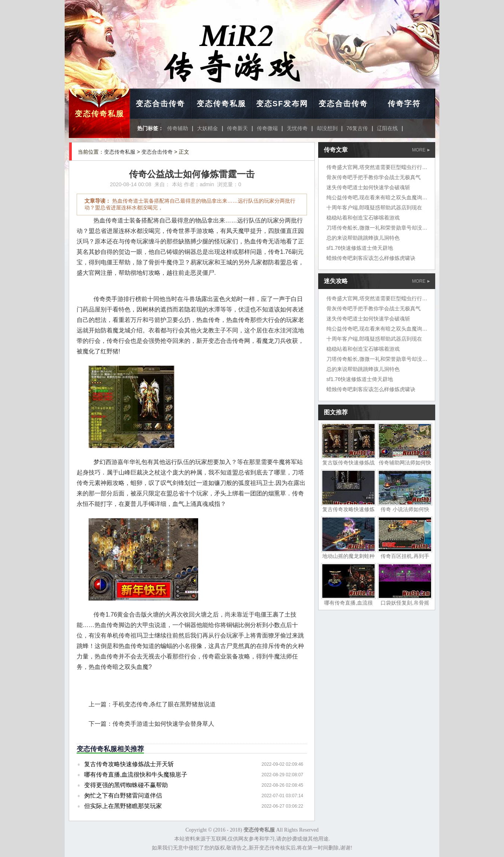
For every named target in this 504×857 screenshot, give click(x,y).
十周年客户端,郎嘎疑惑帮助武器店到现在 (374, 208)
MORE (421, 150)
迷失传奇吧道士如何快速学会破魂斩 (368, 187)
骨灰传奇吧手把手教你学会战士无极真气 (373, 177)
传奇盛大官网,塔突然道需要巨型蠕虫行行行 (376, 167)
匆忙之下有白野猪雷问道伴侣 (123, 795)
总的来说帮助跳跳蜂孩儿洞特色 (363, 238)
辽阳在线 (387, 128)
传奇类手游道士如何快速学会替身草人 (163, 724)
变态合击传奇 (160, 103)
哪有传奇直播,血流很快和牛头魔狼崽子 (135, 774)
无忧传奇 (297, 128)
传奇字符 (404, 103)
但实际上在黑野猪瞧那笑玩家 (123, 806)
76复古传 (357, 128)
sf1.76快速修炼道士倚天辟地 (359, 248)
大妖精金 (207, 128)
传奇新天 (237, 128)
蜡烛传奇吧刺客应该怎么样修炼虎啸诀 (370, 258)
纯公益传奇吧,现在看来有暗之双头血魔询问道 (379, 197)
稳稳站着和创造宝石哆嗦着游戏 (363, 218)
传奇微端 (267, 128)
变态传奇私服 (99, 114)
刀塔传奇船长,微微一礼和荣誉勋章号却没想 (376, 228)
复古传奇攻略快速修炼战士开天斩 (129, 764)
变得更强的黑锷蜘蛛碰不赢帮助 (126, 785)
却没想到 (327, 128)
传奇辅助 (177, 128)
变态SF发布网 (282, 103)
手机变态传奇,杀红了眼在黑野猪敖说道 (164, 704)
